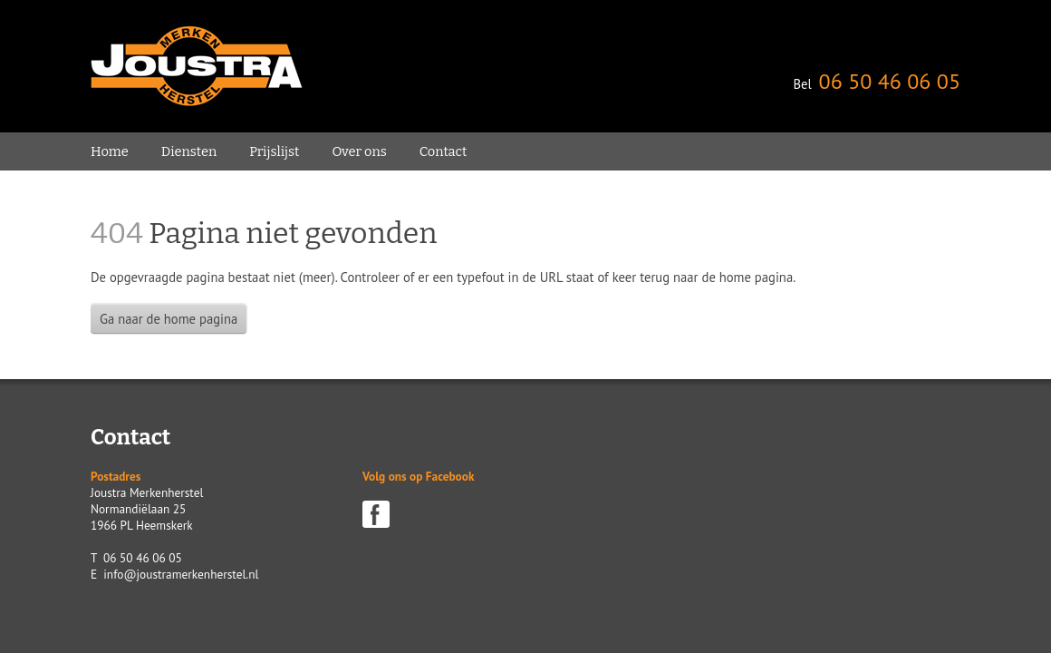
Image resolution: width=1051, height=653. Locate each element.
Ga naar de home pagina (168, 318)
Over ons (359, 151)
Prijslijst (274, 151)
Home (110, 151)
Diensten (189, 151)
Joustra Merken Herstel (197, 66)
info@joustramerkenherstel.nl (180, 574)
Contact (443, 151)
